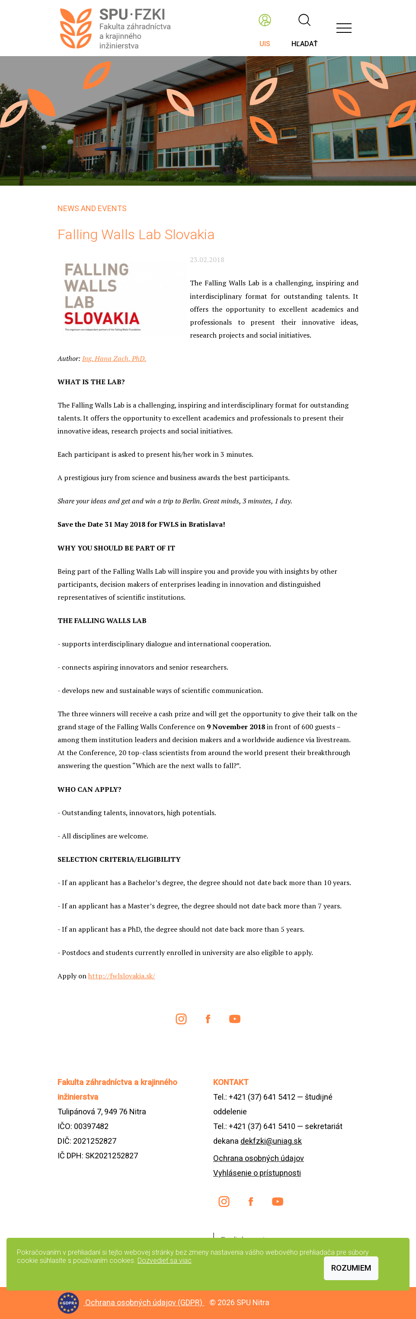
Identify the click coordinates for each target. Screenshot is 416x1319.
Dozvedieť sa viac (165, 1260)
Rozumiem (351, 1267)
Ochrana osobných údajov (258, 1158)
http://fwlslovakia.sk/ (121, 976)
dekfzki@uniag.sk (271, 1140)
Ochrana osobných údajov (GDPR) (144, 1302)
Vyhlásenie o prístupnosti (257, 1172)
